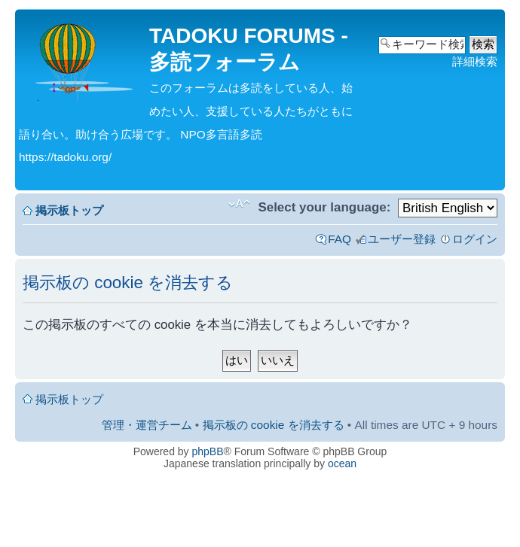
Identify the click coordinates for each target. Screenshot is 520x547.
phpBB (208, 451)
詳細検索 (474, 61)
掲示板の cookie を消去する (273, 424)
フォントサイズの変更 (239, 204)
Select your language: (324, 207)
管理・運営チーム (147, 424)
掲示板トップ (69, 210)
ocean (342, 463)
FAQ (339, 238)
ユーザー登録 (402, 238)
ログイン (474, 238)
